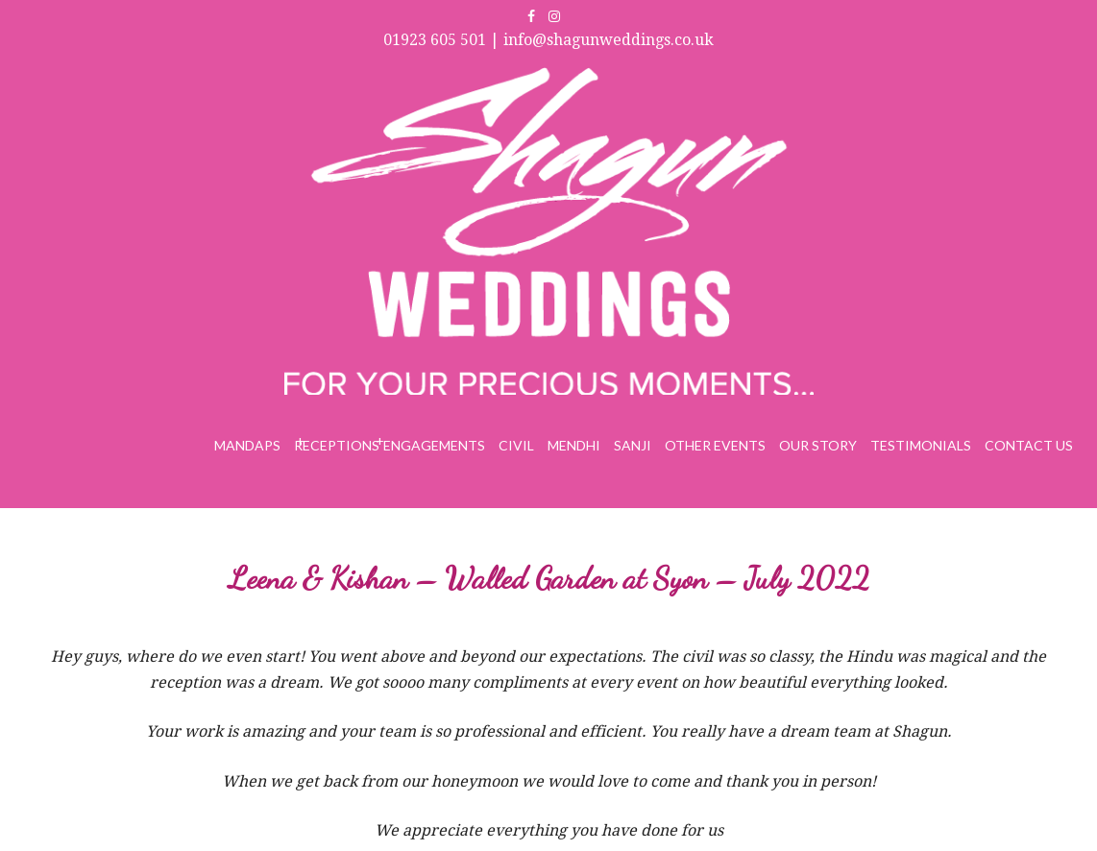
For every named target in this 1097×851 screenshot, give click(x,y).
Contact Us (1029, 445)
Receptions (336, 445)
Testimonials (920, 445)
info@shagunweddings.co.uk (608, 40)
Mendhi (574, 445)
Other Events (715, 445)
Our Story (818, 445)
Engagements (434, 445)
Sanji (632, 445)
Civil (516, 445)
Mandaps (247, 445)
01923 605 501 (434, 40)
